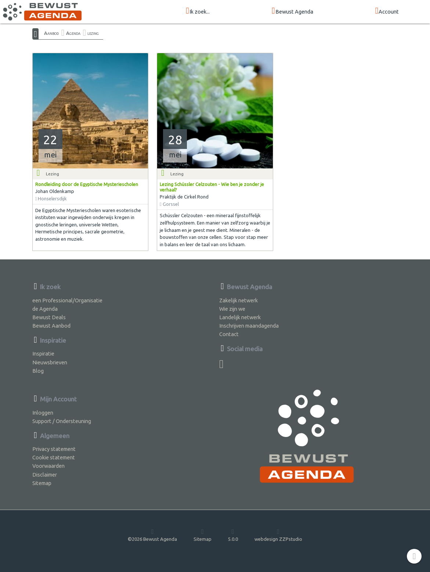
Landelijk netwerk (240, 317)
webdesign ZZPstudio (278, 535)
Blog (38, 371)
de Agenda (45, 309)
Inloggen (42, 412)
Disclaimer (44, 474)
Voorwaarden (48, 466)
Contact (229, 334)
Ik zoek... (198, 11)
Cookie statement (53, 457)
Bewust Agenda (292, 11)
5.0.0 (233, 535)
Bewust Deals (49, 317)
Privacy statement (54, 449)
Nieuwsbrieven (49, 362)
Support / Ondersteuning (61, 421)
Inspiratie (43, 353)
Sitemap (41, 483)
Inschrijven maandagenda (249, 326)
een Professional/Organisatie (67, 300)
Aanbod (51, 33)
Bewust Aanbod (51, 326)
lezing (93, 33)
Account (387, 11)
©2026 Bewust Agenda (152, 535)
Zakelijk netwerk (238, 300)
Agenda (73, 33)
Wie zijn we (232, 309)
